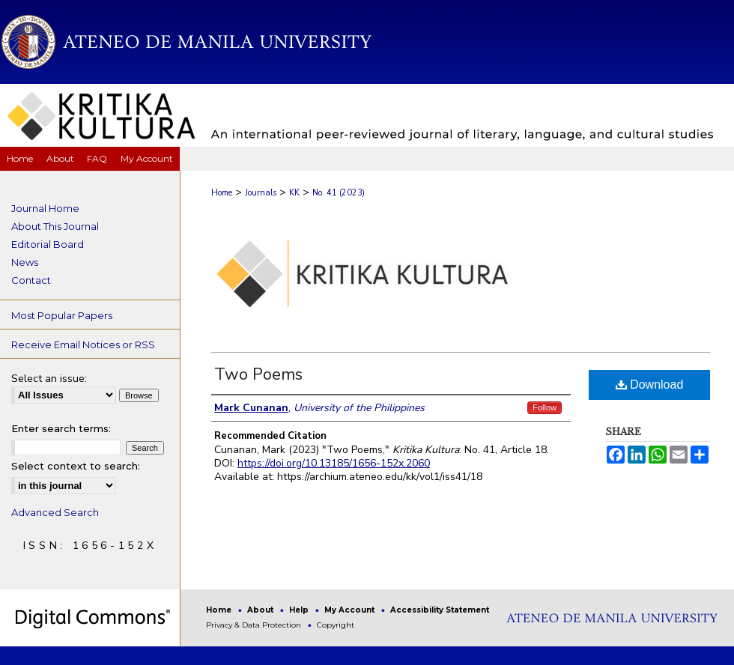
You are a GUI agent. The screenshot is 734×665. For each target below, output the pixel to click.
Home (221, 192)
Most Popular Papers (61, 315)
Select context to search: (75, 466)
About (261, 610)
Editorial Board (47, 244)
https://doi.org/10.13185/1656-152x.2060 (333, 463)
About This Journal (55, 226)
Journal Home (45, 208)
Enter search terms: (61, 428)
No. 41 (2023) (338, 192)
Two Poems (258, 374)
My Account (350, 610)
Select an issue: (49, 378)
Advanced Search (55, 512)
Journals (260, 192)
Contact (31, 280)
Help (300, 610)
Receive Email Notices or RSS (83, 344)
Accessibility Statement (439, 610)
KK (294, 192)
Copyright (335, 625)
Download (650, 384)
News (24, 262)
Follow (544, 407)
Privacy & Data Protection (254, 625)
